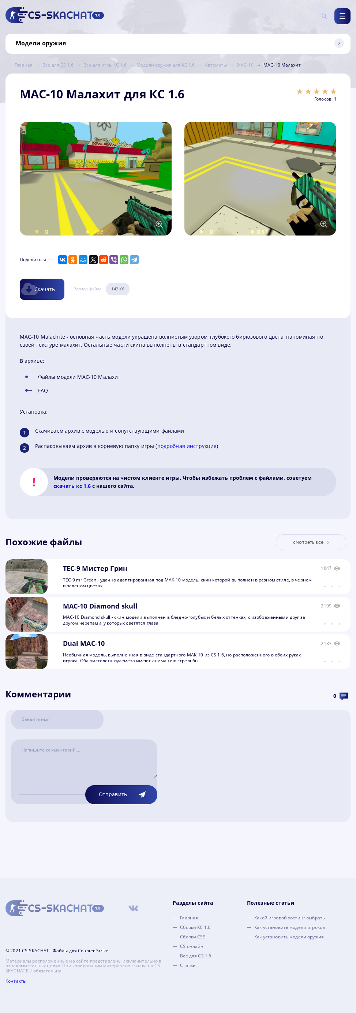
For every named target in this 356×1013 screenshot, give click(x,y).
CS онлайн (191, 946)
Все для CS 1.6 (195, 956)
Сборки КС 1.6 (195, 927)
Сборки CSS (192, 937)
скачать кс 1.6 (72, 485)
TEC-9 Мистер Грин (95, 568)
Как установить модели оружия (289, 937)
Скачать (44, 289)
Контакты (15, 981)
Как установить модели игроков (289, 927)
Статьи (188, 965)
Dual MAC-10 (84, 643)
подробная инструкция (187, 446)
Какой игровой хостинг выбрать (289, 918)
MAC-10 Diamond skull (100, 606)
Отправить (113, 794)
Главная (189, 918)
